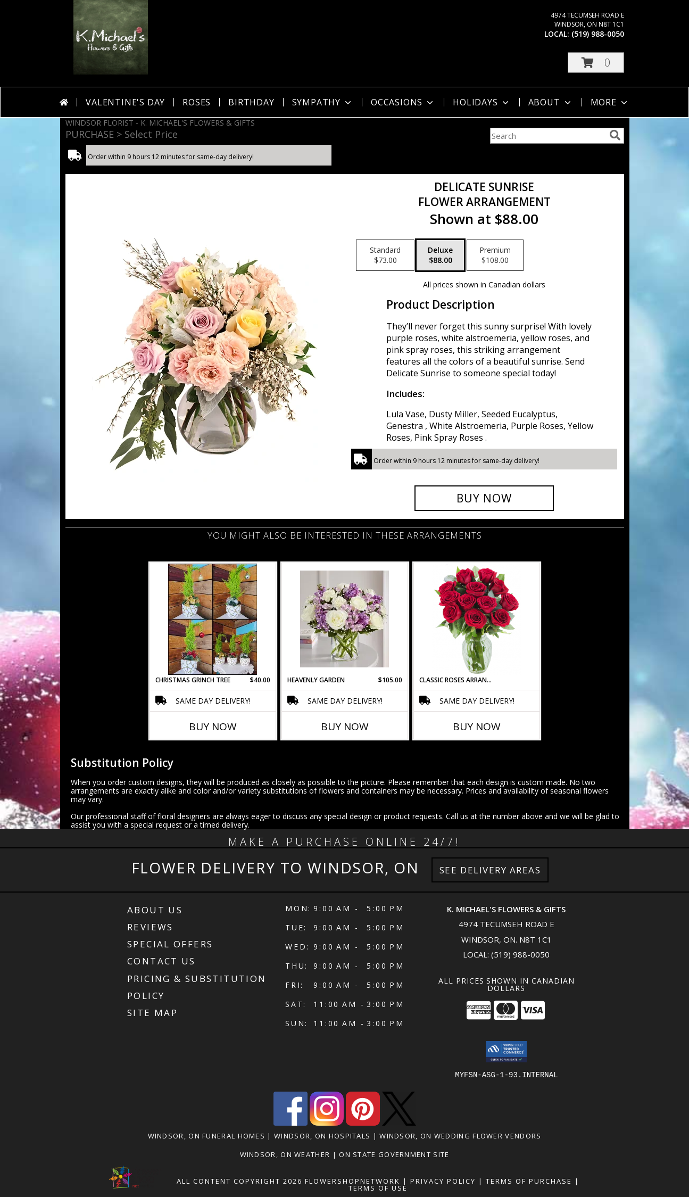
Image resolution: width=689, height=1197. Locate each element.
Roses (196, 102)
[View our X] (399, 1123)
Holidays (481, 102)
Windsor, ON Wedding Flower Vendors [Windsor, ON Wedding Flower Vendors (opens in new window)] (460, 1136)
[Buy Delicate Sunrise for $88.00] (484, 498)
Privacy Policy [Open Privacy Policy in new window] (443, 1181)
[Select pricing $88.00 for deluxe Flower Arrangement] (440, 255)
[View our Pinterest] (363, 1123)
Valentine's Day (125, 102)
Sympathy (322, 102)
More (610, 102)
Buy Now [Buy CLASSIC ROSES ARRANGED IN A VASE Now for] (477, 726)
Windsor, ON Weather (285, 1154)
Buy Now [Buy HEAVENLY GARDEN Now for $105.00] (345, 726)
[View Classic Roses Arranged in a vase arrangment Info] (476, 619)
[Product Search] (547, 135)
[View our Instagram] (327, 1123)
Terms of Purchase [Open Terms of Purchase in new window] (529, 1181)
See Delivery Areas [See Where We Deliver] (490, 870)
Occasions (403, 102)
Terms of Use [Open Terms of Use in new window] (378, 1188)
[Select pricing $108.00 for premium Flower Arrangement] (495, 255)
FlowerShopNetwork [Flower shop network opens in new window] (352, 1181)
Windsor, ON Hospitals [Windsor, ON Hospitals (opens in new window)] (322, 1136)
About (550, 102)
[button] (596, 62)
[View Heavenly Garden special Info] (344, 619)
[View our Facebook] (290, 1123)
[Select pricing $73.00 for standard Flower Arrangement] (385, 255)
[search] (615, 135)
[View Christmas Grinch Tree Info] (212, 619)
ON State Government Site (394, 1154)
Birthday (251, 102)
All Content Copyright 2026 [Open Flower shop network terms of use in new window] (239, 1181)
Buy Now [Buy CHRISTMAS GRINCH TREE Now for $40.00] (213, 726)
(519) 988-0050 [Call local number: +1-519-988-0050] (597, 34)
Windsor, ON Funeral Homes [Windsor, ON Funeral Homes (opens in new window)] (206, 1136)
